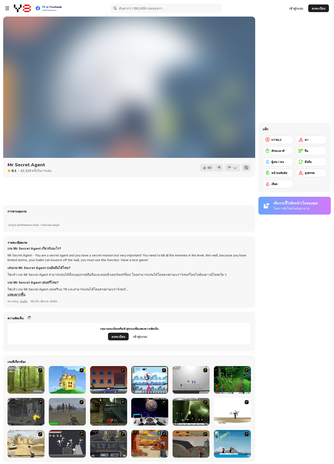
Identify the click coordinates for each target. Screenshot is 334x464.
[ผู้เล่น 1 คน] (278, 162)
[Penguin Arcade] (149, 380)
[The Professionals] (108, 444)
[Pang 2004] (232, 380)
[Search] (115, 8)
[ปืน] (311, 151)
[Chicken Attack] (67, 380)
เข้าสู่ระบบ (296, 8)
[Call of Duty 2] (26, 412)
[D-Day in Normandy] (191, 444)
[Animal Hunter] (26, 380)
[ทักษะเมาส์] (278, 151)
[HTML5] (278, 140)
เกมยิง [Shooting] (23, 301)
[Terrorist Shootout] (149, 444)
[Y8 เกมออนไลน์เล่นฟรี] (22, 8)
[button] (16, 294)
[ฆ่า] (311, 140)
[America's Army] (67, 412)
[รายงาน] (232, 167)
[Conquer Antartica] (232, 444)
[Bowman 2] (232, 412)
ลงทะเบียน (318, 8)
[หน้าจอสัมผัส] (278, 173)
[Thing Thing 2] (67, 444)
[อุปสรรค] (311, 173)
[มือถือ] (311, 162)
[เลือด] (278, 184)
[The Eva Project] (191, 412)
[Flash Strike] (26, 444)
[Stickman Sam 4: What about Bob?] (191, 380)
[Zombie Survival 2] (108, 412)
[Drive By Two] (108, 380)
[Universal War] (149, 412)
